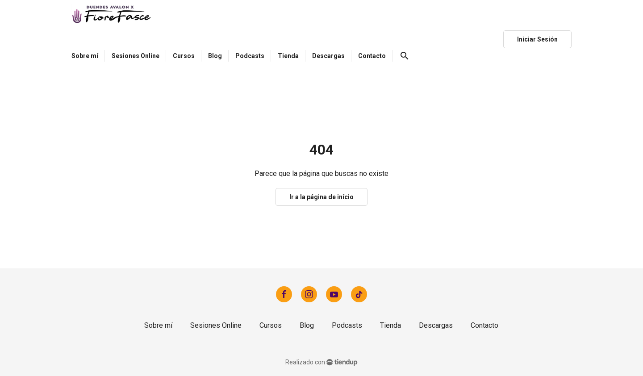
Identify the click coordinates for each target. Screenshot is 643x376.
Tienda (390, 325)
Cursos (270, 325)
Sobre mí (158, 325)
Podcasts (347, 325)
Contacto (484, 325)
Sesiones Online (216, 325)
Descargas (436, 325)
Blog (307, 325)
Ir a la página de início (321, 197)
